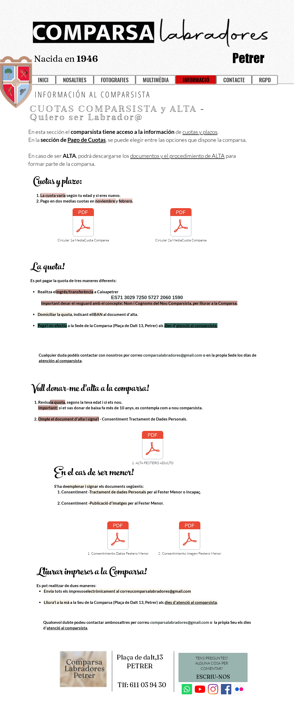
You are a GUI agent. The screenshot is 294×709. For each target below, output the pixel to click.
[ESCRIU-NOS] (212, 677)
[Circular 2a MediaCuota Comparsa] (181, 225)
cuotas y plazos (199, 131)
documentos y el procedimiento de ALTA (177, 155)
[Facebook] (226, 689)
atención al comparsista (60, 360)
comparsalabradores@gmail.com (172, 355)
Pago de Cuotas (86, 139)
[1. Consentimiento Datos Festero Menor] (118, 538)
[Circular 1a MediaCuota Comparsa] (83, 225)
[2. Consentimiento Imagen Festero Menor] (190, 538)
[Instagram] (213, 689)
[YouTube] (200, 689)
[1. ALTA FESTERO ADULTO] (153, 448)
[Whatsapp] (187, 689)
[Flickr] (239, 689)
